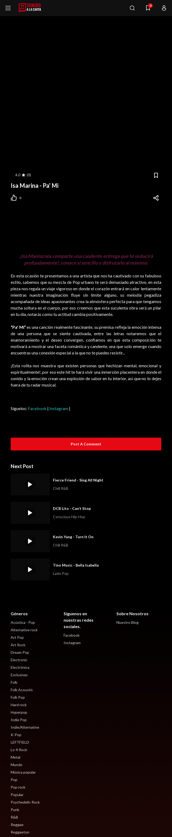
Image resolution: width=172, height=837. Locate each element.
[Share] (156, 198)
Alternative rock (24, 630)
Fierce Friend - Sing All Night (78, 480)
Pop (14, 779)
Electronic (19, 660)
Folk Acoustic (22, 689)
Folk (14, 682)
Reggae (17, 824)
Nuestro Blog (127, 622)
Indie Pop (19, 719)
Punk (15, 809)
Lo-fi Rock (19, 749)
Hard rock (19, 704)
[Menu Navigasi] (148, 8)
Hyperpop (19, 712)
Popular (17, 794)
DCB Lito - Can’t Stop (72, 508)
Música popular (23, 772)
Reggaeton (20, 832)
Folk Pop (18, 697)
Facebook (37, 408)
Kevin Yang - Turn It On (73, 536)
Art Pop (17, 637)
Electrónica (20, 667)
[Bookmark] (156, 175)
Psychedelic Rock (25, 802)
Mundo (16, 764)
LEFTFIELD (20, 742)
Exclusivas (19, 674)
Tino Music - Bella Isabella (76, 565)
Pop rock (18, 787)
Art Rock (18, 645)
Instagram (58, 408)
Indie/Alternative (25, 727)
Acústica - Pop (23, 622)
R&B (14, 817)
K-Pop (16, 734)
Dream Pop (20, 652)
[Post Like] (18, 198)
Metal (15, 757)
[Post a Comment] (86, 444)
